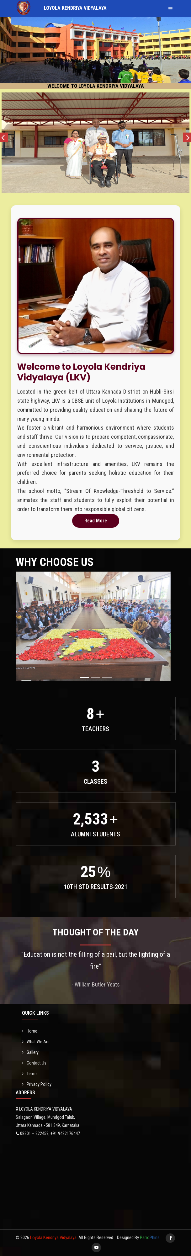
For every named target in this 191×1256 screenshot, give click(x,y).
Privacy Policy (36, 1084)
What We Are (36, 1041)
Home (29, 1031)
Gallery (30, 1052)
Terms (30, 1073)
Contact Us (34, 1062)
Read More (95, 521)
